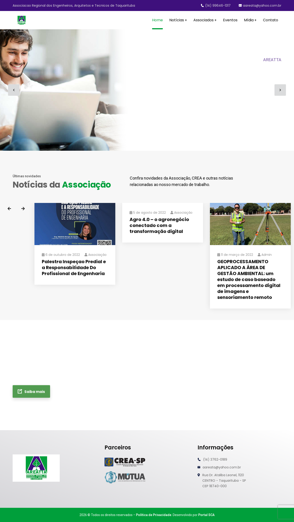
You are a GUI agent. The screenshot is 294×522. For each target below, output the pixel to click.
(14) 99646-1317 (216, 5)
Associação (96, 254)
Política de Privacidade (153, 515)
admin (265, 254)
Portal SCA (206, 515)
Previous (9, 208)
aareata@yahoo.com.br (260, 5)
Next (23, 208)
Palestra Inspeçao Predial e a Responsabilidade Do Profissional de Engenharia (74, 267)
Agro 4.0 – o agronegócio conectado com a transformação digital (159, 225)
